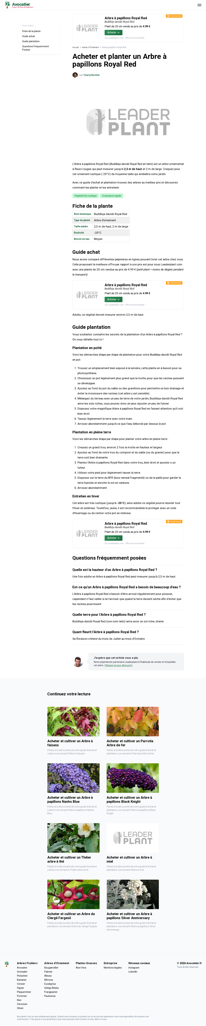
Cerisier (21, 983)
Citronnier (22, 1004)
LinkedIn (133, 971)
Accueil (75, 47)
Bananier (22, 979)
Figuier (20, 988)
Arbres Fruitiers (27, 963)
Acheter (113, 32)
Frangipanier (51, 992)
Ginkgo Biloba (51, 988)
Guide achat (28, 36)
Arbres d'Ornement (90, 47)
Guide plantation (31, 41)
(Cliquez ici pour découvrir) (118, 665)
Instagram (134, 967)
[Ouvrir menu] (199, 5)
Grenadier (22, 971)
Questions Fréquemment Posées (35, 48)
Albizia (48, 975)
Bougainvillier (51, 967)
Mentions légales (113, 967)
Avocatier (22, 967)
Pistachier (22, 975)
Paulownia (49, 996)
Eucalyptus (50, 983)
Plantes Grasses (86, 963)
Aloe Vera (81, 967)
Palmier (48, 971)
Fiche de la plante (31, 31)
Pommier (22, 996)
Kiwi (19, 1000)
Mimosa (48, 979)
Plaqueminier (24, 992)
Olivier (20, 1008)
